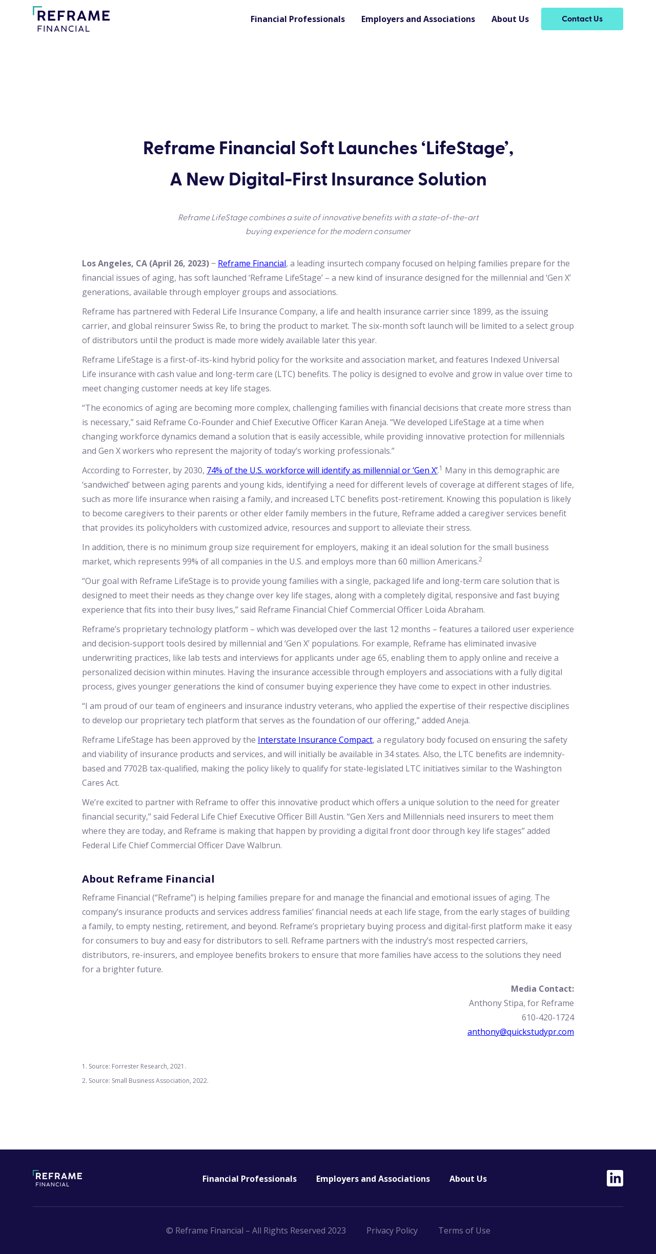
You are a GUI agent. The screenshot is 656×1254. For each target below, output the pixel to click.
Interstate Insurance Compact (315, 739)
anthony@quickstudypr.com (520, 1031)
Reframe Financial (252, 263)
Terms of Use (464, 1230)
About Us (510, 19)
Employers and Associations (418, 19)
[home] (71, 19)
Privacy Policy (392, 1230)
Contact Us (582, 19)
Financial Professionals (298, 19)
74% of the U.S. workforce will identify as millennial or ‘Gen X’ (322, 470)
